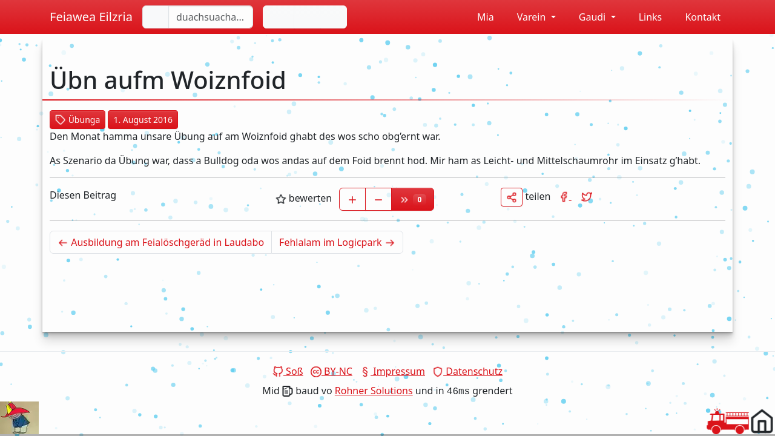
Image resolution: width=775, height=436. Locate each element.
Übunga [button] (77, 119)
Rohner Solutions (374, 390)
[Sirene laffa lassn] (333, 16)
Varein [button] (526, 17)
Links (643, 17)
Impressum (392, 371)
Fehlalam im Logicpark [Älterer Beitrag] (341, 241)
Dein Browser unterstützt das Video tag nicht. (19, 417)
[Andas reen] (279, 16)
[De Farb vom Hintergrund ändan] (307, 16)
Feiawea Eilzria (91, 16)
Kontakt (696, 17)
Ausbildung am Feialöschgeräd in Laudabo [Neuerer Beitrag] (165, 241)
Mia (479, 17)
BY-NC (331, 371)
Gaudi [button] (587, 17)
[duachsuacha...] (210, 16)
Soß (287, 371)
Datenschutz (467, 371)
